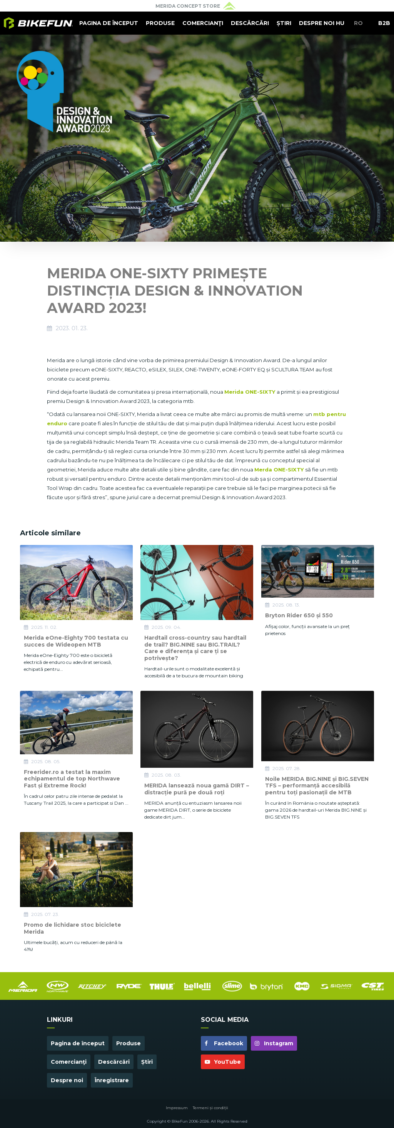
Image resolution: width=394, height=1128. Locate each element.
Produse (160, 23)
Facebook (224, 1043)
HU (340, 23)
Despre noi (316, 23)
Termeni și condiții (210, 1107)
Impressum (177, 1107)
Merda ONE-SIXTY (279, 469)
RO (358, 23)
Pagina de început (108, 23)
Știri (284, 23)
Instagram (274, 1043)
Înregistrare (112, 1080)
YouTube (223, 1061)
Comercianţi (202, 23)
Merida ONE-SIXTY (249, 392)
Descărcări (250, 23)
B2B (384, 23)
